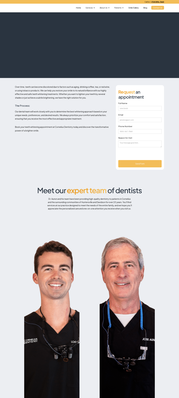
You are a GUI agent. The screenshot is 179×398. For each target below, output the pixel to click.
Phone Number (125, 126)
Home (78, 8)
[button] (90, 7)
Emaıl (120, 115)
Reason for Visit (125, 138)
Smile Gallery (133, 8)
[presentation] (135, 154)
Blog (145, 8)
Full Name (122, 103)
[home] (25, 8)
